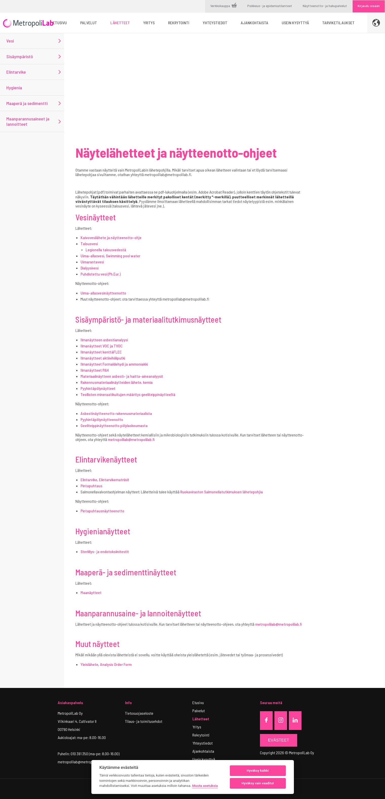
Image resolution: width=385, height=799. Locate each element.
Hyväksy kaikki (258, 770)
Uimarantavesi (92, 261)
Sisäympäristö (19, 56)
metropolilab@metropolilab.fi (131, 439)
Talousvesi (89, 243)
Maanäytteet (91, 592)
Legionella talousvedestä (106, 249)
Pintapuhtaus (91, 485)
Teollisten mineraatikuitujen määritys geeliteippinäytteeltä (127, 394)
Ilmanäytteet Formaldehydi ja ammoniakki (114, 364)
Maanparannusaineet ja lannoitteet (27, 121)
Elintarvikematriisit (114, 479)
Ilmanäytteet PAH (94, 370)
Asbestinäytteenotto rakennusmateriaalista (116, 413)
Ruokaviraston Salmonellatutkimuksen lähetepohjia (221, 491)
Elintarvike (16, 72)
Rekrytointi (201, 734)
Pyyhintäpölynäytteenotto (101, 419)
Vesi (10, 41)
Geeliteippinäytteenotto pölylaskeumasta (114, 425)
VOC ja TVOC (113, 345)
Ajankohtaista (203, 751)
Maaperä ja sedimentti (27, 103)
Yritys (196, 726)
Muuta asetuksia (205, 786)
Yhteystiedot (202, 743)
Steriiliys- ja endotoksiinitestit (104, 551)
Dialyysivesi (89, 267)
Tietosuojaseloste (139, 713)
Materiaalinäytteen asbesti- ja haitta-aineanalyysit (121, 376)
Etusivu (198, 702)
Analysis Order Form (116, 664)
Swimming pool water (123, 255)
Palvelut (198, 710)
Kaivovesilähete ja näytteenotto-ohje (110, 237)
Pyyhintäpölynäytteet (97, 388)
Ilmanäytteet (91, 345)
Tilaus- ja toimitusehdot (143, 721)
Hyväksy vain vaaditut (257, 783)
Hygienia (14, 87)
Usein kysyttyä (203, 759)
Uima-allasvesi (92, 255)
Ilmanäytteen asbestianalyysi (104, 339)
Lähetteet (200, 718)
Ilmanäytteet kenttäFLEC (101, 351)
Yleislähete (89, 664)
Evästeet (278, 740)
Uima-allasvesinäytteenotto (103, 292)
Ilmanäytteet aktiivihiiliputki (102, 357)
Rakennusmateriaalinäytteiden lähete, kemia (116, 382)
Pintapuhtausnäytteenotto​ (102, 510)
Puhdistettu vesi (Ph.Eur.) (100, 273)
